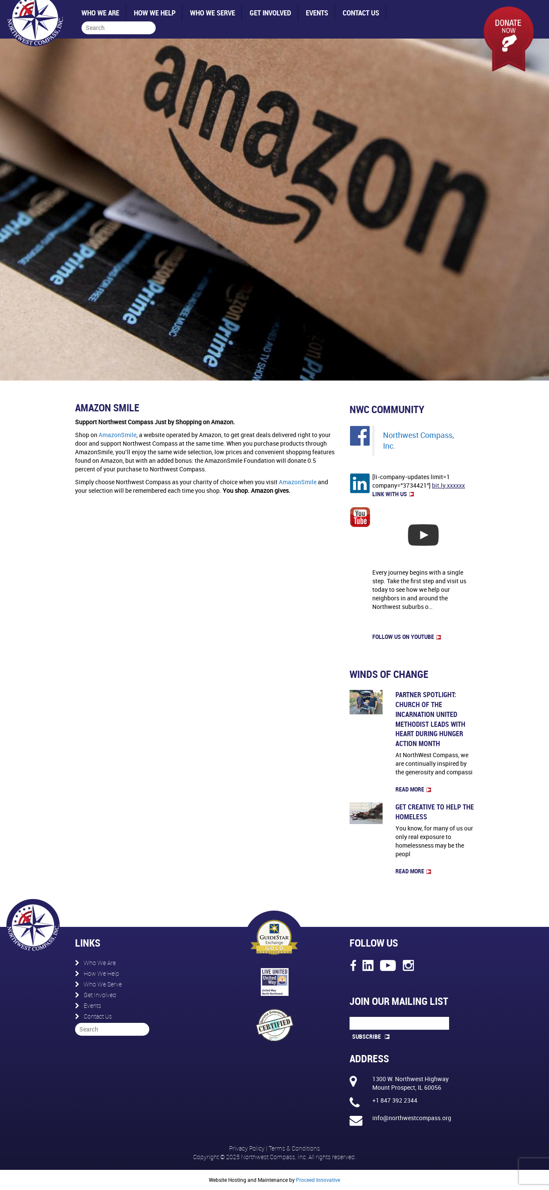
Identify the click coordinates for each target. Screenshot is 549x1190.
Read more (413, 789)
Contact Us (361, 13)
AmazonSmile (117, 435)
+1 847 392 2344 (394, 1100)
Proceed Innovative (318, 1179)
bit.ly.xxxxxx (448, 485)
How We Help (154, 13)
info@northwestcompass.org (411, 1118)
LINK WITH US (393, 494)
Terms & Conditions (294, 1148)
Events (317, 13)
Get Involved (270, 13)
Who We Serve (212, 13)
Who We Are (100, 13)
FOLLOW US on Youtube (406, 636)
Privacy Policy (247, 1148)
